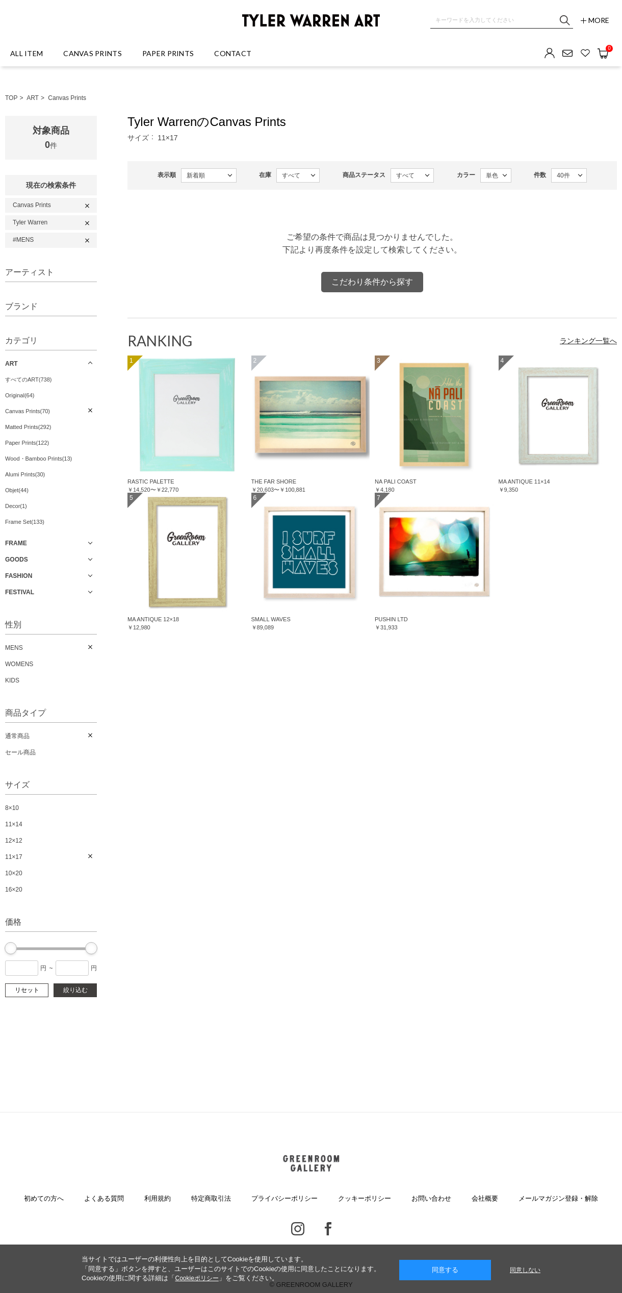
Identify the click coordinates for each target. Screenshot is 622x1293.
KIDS (12, 680)
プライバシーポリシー (284, 1198)
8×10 (12, 808)
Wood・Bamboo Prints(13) (38, 458)
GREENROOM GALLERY (310, 1163)
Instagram (297, 1228)
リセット (27, 990)
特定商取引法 (211, 1198)
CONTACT (232, 53)
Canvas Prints (67, 98)
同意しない (525, 1270)
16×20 (13, 889)
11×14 (13, 824)
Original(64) (19, 395)
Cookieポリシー (196, 1278)
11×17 (13, 856)
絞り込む (75, 990)
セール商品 (20, 752)
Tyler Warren (30, 222)
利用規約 (157, 1198)
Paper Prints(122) (27, 443)
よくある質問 (104, 1198)
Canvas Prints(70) (27, 411)
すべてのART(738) (28, 379)
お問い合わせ (431, 1198)
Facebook (328, 1228)
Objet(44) (17, 490)
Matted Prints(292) (28, 427)
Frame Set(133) (24, 522)
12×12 (13, 840)
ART (33, 98)
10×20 (13, 873)
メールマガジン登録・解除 (558, 1198)
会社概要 (485, 1198)
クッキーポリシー (364, 1198)
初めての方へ (44, 1198)
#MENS (23, 239)
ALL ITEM (26, 53)
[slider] (11, 948)
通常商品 (17, 736)
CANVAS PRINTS (92, 53)
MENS (14, 647)
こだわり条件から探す (372, 281)
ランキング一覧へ (588, 341)
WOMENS (19, 664)
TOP (11, 98)
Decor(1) (16, 506)
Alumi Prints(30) (25, 474)
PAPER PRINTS (168, 53)
